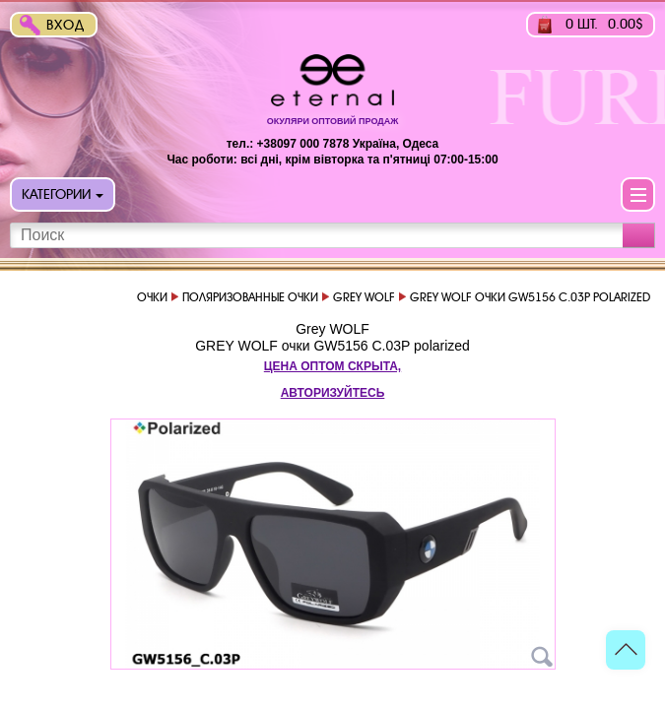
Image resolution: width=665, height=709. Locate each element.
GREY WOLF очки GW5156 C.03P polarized (332, 346)
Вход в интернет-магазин (70, 27)
